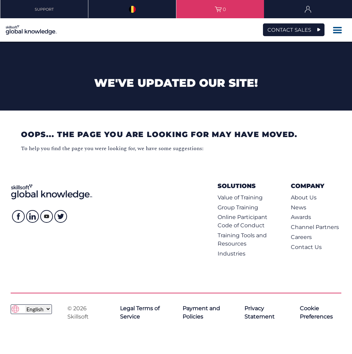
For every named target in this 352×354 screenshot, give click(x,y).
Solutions (237, 185)
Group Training (238, 207)
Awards (301, 217)
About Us (304, 197)
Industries (231, 253)
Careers (301, 237)
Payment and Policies (201, 312)
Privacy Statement (259, 312)
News (298, 207)
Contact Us (306, 247)
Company (307, 185)
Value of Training (240, 197)
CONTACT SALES (289, 30)
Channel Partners (315, 227)
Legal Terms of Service (140, 312)
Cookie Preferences (316, 312)
